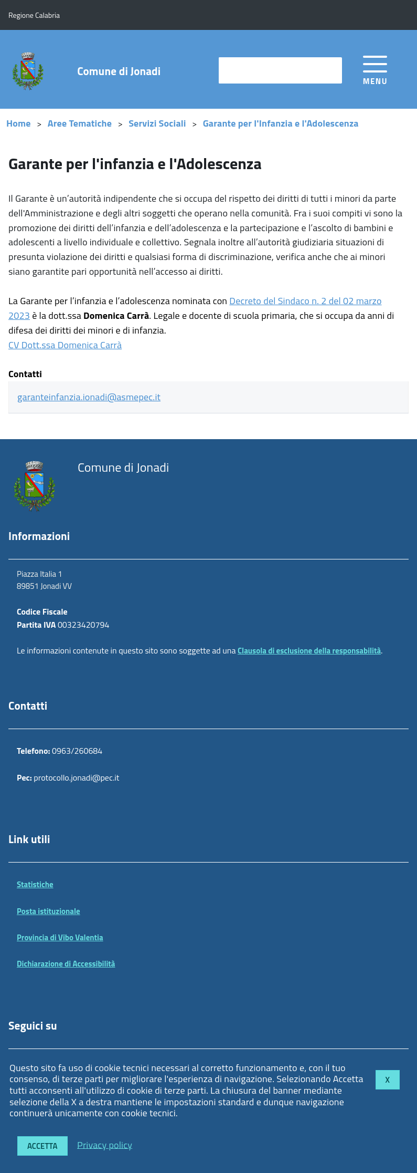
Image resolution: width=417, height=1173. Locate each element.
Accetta (42, 1146)
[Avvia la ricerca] (329, 70)
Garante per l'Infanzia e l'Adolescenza (281, 123)
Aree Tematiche (80, 123)
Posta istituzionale (48, 911)
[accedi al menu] (375, 68)
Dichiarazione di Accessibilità (66, 964)
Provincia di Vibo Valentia (60, 937)
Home (18, 123)
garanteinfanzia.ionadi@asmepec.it (89, 397)
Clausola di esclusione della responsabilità (309, 651)
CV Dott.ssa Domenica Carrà (65, 345)
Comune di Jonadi (119, 71)
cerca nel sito (248, 70)
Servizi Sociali (157, 123)
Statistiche (35, 884)
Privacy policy (104, 1144)
